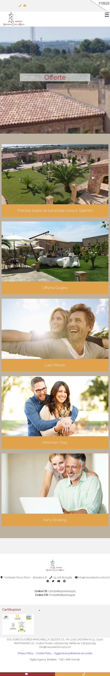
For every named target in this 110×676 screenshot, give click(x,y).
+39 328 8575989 (60, 577)
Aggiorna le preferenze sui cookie (73, 653)
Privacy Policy (25, 653)
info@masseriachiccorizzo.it (92, 577)
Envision (52, 659)
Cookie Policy (44, 653)
